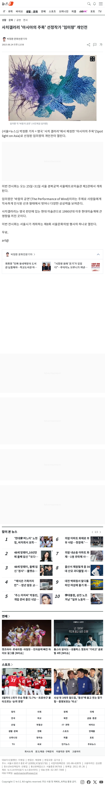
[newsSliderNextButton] (100, 532)
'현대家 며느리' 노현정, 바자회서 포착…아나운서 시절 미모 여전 (26, 542)
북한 (66, 718)
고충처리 (76, 751)
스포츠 (6, 664)
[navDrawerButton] (100, 3)
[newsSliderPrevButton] (92, 532)
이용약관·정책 (63, 751)
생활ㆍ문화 (7, 20)
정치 (13, 711)
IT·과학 (65, 724)
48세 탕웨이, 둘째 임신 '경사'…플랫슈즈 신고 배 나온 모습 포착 (26, 571)
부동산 (39, 724)
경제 (66, 711)
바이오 (92, 724)
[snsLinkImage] (82, 782)
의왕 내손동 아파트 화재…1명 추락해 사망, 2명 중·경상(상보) (77, 557)
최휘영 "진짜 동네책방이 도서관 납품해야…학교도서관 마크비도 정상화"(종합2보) (21, 265)
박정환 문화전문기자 (17, 38)
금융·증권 (92, 718)
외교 (39, 718)
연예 (5, 616)
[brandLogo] (7, 3)
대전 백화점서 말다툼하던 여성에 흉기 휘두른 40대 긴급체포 (77, 585)
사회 (39, 711)
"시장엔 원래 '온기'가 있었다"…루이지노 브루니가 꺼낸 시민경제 (69, 265)
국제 (92, 711)
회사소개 (29, 751)
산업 (13, 724)
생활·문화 (13, 731)
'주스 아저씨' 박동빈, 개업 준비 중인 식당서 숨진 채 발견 (26, 599)
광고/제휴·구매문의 (44, 751)
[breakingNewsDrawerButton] (94, 3)
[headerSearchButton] (89, 3)
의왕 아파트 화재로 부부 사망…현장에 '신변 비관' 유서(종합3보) (77, 542)
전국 (13, 718)
